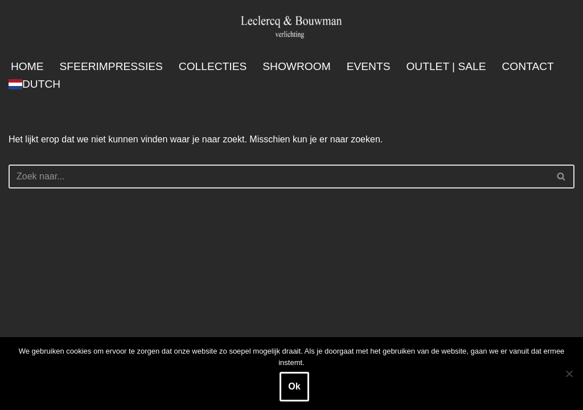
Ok (294, 386)
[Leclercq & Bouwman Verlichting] (291, 26)
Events (369, 66)
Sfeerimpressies (111, 66)
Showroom (296, 66)
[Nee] (568, 373)
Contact (528, 66)
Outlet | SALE (446, 66)
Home (27, 66)
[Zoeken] (279, 176)
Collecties (213, 66)
